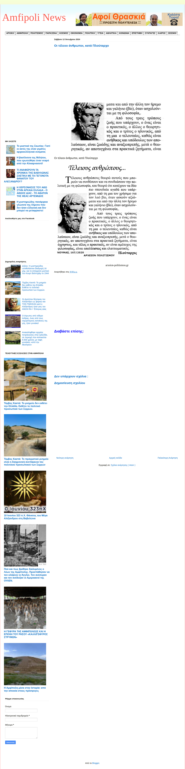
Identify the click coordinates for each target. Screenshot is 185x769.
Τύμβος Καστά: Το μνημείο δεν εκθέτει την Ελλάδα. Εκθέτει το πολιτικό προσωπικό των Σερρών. (34, 286)
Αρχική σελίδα (115, 458)
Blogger (95, 763)
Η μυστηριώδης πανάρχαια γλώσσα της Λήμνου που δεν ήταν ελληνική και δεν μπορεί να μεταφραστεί (32, 206)
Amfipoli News (34, 17)
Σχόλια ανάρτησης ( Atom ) (123, 465)
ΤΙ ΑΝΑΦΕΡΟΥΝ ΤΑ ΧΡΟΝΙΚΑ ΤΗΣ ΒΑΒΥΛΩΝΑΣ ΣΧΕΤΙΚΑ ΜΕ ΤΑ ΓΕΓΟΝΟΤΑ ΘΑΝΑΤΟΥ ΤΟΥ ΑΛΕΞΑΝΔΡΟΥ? (26, 176)
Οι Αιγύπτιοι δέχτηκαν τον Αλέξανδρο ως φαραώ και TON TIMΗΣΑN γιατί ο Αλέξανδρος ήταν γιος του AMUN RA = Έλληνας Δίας (34, 304)
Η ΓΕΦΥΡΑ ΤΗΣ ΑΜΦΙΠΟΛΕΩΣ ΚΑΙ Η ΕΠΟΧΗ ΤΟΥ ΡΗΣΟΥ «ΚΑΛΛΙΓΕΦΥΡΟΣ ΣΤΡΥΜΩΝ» (26, 634)
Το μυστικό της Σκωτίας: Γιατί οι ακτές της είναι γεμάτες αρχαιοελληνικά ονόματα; (33, 149)
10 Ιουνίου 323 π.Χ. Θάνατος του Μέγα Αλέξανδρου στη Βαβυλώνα (25, 517)
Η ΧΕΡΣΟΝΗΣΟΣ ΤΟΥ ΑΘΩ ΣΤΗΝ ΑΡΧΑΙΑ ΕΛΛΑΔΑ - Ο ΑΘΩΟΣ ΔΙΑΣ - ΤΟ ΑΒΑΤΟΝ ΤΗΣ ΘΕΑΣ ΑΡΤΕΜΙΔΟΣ (32, 191)
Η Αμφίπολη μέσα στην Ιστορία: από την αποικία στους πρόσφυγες (25, 689)
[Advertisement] (117, 78)
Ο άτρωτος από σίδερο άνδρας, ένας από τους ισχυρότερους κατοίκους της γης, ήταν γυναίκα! (34, 319)
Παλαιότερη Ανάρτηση (168, 458)
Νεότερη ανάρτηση (64, 458)
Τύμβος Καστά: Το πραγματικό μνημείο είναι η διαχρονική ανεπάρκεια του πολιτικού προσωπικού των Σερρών (26, 462)
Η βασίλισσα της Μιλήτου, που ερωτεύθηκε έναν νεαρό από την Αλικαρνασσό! (33, 160)
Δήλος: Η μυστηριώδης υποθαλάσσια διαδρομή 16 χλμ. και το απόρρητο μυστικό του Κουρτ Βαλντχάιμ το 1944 (35, 269)
